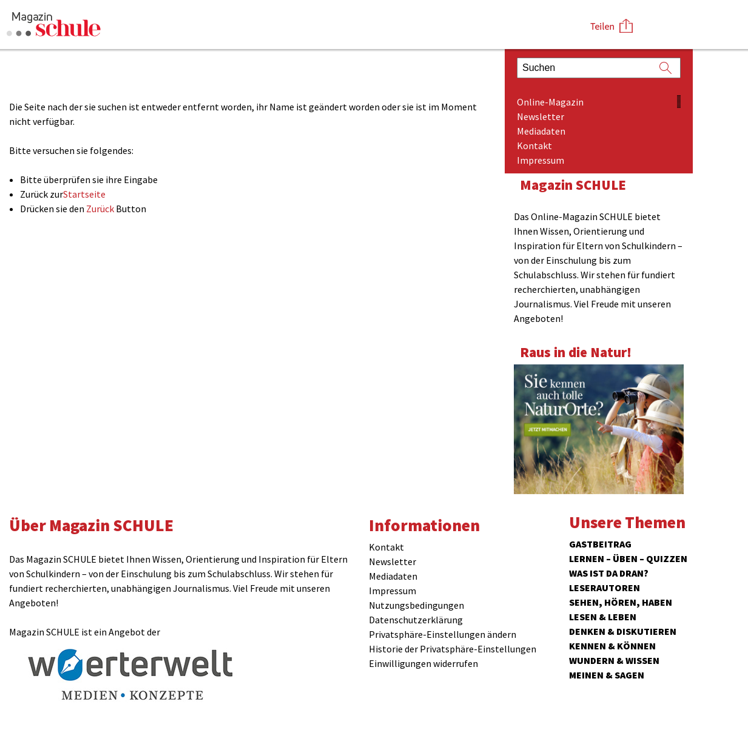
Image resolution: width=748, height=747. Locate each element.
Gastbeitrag (600, 544)
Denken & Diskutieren (622, 631)
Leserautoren (604, 587)
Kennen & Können (612, 646)
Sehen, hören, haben (620, 602)
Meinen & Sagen (606, 675)
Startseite (84, 194)
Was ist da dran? (609, 573)
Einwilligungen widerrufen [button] (423, 663)
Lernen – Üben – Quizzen (628, 558)
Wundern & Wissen (614, 660)
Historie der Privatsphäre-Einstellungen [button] (452, 649)
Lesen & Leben (602, 617)
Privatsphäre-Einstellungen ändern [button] (442, 634)
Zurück (100, 209)
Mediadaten (541, 131)
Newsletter (540, 116)
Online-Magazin (550, 102)
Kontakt (534, 145)
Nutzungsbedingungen (416, 605)
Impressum (540, 160)
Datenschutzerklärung (416, 620)
